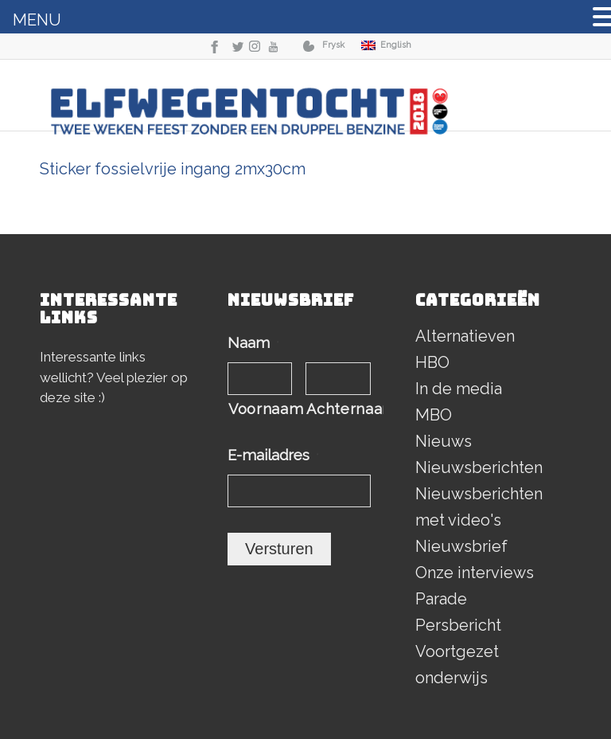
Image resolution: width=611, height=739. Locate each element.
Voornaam (260, 409)
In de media (458, 388)
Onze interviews (474, 572)
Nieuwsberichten (479, 467)
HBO (432, 362)
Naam (253, 342)
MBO (433, 414)
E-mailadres (273, 455)
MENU (37, 19)
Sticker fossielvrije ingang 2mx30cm (173, 168)
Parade (441, 598)
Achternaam (338, 409)
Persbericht (458, 625)
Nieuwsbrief (461, 546)
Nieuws (443, 441)
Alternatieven (465, 336)
